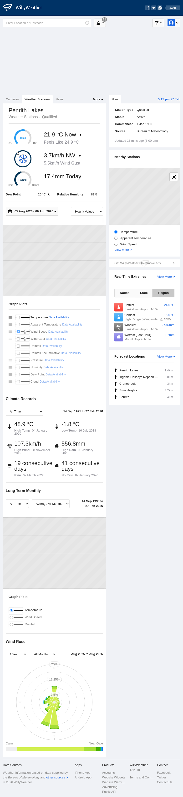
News (60, 99)
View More (121, 250)
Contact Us (164, 782)
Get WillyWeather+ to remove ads (137, 263)
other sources (55, 777)
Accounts (108, 772)
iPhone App (83, 772)
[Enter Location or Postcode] (47, 23)
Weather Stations (37, 99)
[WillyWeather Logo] (25, 8)
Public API (109, 791)
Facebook (164, 772)
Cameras (12, 99)
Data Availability (59, 317)
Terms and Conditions (142, 777)
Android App (83, 777)
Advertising (109, 787)
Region (163, 293)
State (144, 293)
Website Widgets (113, 777)
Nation (124, 293)
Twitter (161, 777)
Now (115, 99)
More (96, 99)
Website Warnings (114, 782)
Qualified (49, 117)
